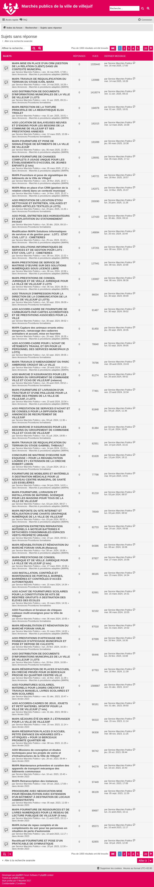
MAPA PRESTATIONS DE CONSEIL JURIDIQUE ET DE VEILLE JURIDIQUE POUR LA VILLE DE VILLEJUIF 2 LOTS (40, 281)
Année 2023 (23, 699)
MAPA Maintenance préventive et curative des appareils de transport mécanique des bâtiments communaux (40, 768)
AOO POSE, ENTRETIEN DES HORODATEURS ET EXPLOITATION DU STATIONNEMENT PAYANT (41, 218)
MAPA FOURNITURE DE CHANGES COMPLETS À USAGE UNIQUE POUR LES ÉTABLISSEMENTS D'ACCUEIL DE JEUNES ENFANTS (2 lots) (39, 161)
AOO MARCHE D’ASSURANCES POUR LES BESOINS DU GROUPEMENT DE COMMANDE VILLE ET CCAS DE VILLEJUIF (40, 429)
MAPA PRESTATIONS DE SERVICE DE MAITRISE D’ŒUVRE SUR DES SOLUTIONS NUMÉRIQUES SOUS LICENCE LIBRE (39, 265)
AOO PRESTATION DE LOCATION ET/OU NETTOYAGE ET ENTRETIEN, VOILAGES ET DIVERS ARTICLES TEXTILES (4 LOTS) (39, 203)
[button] (113, 48)
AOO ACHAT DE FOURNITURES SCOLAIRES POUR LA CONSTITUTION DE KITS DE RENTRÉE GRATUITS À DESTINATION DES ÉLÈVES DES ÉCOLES (40, 596)
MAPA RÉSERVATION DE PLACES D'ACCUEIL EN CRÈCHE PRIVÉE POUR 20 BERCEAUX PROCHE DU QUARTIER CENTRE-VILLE (40, 672)
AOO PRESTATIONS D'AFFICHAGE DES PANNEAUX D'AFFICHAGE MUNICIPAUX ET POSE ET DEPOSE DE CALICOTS (39, 641)
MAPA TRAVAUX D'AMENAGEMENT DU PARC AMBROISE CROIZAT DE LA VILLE (40, 363)
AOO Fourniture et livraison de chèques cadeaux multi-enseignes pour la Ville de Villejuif (37, 612)
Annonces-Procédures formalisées (34, 102)
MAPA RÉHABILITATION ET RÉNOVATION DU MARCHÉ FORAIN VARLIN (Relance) (40, 546)
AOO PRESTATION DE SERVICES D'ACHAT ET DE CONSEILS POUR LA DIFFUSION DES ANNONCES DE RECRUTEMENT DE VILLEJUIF (41, 413)
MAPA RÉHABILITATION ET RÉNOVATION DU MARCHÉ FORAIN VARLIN (40, 627)
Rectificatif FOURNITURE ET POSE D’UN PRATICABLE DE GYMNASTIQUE (37, 842)
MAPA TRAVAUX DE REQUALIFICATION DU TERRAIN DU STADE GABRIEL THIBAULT (39, 444)
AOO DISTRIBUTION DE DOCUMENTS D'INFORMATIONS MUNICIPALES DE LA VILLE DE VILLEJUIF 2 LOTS (41, 94)
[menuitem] (23, 19)
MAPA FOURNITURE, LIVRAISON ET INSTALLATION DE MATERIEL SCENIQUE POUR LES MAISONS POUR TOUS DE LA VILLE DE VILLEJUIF (38, 497)
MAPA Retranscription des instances (35, 781)
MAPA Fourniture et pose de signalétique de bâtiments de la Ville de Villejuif (39, 177)
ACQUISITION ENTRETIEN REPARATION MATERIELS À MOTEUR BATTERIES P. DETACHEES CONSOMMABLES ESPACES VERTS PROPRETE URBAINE (38, 531)
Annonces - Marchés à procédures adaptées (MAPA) (43, 74)
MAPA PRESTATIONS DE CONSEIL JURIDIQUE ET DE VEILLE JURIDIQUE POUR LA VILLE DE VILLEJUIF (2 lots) (40, 560)
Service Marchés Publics (28, 72)
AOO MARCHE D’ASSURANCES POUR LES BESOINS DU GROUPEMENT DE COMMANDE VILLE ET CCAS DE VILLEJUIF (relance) (40, 377)
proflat (10, 881)
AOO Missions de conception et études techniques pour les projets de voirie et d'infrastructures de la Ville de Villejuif (36, 752)
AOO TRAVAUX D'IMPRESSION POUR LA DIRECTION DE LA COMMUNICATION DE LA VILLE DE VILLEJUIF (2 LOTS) (39, 296)
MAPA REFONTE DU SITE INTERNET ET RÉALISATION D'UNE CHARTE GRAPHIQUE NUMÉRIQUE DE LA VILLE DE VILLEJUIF (39, 513)
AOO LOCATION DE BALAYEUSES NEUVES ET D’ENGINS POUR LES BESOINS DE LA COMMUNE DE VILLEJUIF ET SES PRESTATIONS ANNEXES (39, 127)
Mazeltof (22, 881)
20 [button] (145, 48)
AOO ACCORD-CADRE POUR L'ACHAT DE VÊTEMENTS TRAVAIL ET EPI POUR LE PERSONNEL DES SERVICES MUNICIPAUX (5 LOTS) (40, 348)
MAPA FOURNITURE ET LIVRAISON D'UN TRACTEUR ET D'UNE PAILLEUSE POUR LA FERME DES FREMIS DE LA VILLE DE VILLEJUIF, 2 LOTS (39, 394)
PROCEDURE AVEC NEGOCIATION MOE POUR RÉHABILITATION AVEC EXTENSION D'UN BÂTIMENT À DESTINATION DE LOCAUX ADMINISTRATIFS (41, 795)
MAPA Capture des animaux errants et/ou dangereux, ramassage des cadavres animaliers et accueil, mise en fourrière (37, 330)
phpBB (19, 875)
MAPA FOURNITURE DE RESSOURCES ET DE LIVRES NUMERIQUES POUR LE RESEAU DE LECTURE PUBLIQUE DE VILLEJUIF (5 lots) (40, 812)
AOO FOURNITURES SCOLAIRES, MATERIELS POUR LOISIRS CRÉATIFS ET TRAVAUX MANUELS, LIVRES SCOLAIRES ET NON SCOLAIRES (40, 689)
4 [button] (133, 48)
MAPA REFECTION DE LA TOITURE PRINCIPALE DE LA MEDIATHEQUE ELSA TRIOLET (38, 109)
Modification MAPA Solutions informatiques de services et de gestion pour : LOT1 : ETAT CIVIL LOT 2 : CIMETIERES (40, 234)
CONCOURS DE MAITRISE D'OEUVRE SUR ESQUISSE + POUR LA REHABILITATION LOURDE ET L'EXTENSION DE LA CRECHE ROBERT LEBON (39, 460)
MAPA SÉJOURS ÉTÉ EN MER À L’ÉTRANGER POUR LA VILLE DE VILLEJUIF (41, 720)
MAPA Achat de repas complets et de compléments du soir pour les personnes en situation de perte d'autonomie (39, 828)
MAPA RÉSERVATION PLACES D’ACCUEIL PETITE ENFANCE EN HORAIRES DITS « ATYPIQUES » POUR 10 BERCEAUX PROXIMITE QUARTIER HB (38, 736)
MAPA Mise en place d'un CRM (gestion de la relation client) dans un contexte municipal (40, 189)
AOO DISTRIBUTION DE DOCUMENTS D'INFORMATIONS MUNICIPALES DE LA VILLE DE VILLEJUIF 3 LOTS (41, 656)
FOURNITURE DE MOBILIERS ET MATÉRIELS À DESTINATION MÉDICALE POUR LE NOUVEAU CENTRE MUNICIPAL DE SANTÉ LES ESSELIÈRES (40, 478)
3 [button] (128, 48)
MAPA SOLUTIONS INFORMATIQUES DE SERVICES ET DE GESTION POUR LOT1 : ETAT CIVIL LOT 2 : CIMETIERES (38, 249)
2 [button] (124, 48)
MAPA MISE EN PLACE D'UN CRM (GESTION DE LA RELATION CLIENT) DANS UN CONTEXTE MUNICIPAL (40, 66)
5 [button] (137, 48)
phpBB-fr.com (18, 878)
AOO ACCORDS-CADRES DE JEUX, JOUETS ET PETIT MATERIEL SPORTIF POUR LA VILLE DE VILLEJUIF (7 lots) (40, 706)
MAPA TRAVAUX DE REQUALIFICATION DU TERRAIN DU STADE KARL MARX (39, 80)
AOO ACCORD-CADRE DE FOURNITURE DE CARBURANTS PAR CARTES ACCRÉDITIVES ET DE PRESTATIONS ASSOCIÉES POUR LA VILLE (40, 314)
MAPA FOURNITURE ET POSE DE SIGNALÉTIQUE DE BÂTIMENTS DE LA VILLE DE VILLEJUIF (40, 144)
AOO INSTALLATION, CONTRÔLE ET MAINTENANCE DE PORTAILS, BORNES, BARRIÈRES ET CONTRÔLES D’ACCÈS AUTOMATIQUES (37, 577)
